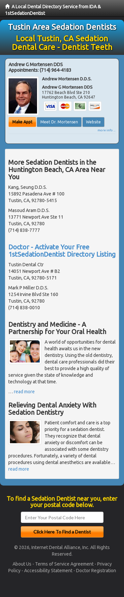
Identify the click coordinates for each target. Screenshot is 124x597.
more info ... (106, 130)
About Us (22, 564)
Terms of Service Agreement (64, 564)
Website (93, 122)
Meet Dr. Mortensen (59, 122)
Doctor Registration (96, 570)
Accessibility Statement (48, 570)
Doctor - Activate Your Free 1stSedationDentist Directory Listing (62, 250)
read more (24, 391)
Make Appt (22, 122)
